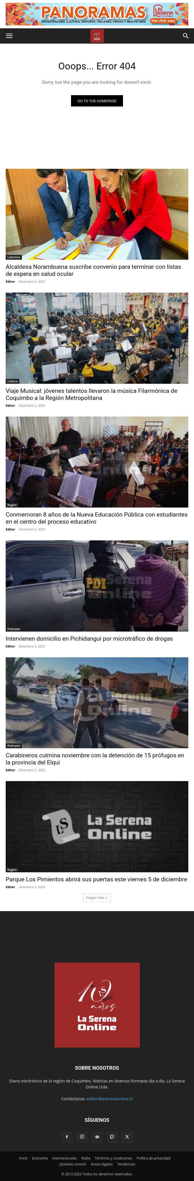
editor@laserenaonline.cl (110, 1098)
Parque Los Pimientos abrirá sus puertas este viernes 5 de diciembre (96, 879)
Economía (40, 1158)
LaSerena (13, 257)
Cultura (12, 381)
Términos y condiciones (113, 1158)
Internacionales (64, 1158)
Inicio (23, 1158)
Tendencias (126, 1164)
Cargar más (97, 897)
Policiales (13, 629)
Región (12, 505)
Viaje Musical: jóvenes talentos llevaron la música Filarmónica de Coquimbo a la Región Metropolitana (91, 394)
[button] (9, 36)
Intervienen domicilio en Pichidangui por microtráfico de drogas (89, 638)
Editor (10, 281)
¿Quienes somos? (72, 1164)
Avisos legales (102, 1164)
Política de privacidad (153, 1158)
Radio (85, 1158)
